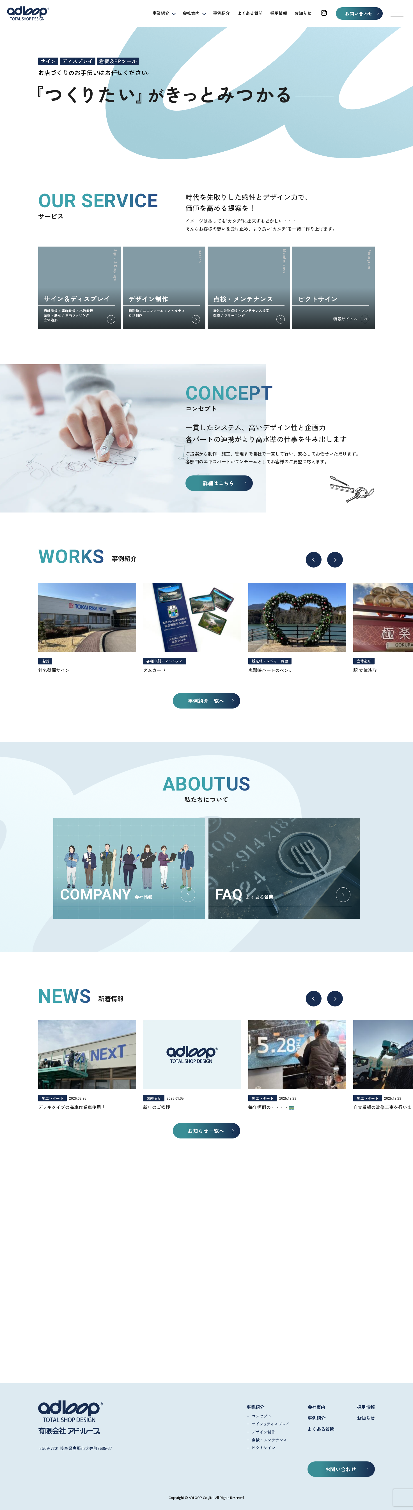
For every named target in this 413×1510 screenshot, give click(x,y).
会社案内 (191, 13)
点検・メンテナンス (269, 1440)
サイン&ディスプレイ (271, 1424)
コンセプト (261, 1416)
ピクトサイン (263, 1447)
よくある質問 (250, 13)
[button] (397, 12)
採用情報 (278, 13)
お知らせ (303, 13)
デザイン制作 (263, 1432)
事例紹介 (221, 13)
